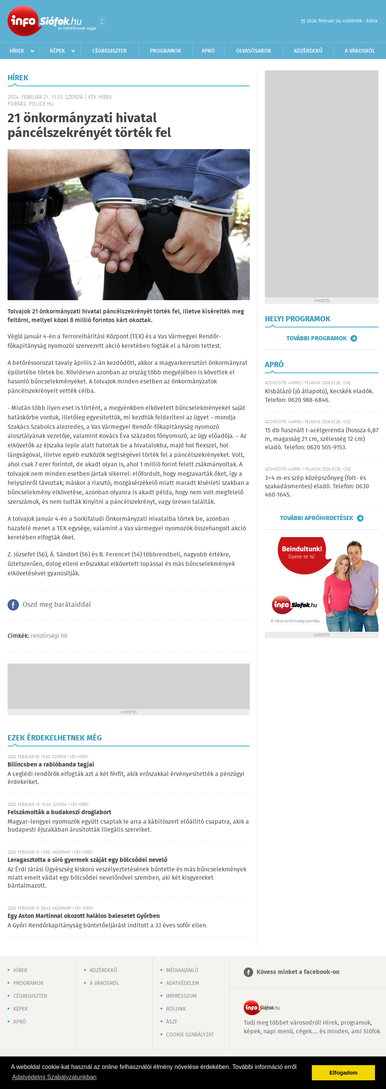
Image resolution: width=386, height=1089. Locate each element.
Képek (57, 51)
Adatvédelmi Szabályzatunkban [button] (54, 1077)
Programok (165, 51)
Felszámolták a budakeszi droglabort (59, 812)
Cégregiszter (109, 51)
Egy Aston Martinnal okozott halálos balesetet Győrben (84, 916)
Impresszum (181, 996)
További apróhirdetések (316, 518)
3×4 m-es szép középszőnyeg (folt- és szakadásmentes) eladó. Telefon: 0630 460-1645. (317, 487)
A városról (360, 51)
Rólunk (176, 1009)
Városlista (102, 21)
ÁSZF (171, 1022)
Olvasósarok (253, 51)
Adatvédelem (182, 983)
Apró (208, 51)
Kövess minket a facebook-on (298, 972)
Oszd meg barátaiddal (57, 605)
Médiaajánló (182, 970)
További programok (316, 338)
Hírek (17, 51)
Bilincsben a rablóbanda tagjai (51, 765)
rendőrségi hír (49, 636)
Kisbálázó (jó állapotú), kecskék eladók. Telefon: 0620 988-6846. (319, 396)
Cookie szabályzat (190, 1035)
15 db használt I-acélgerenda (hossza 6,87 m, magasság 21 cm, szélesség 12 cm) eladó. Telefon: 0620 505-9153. (321, 439)
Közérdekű (308, 51)
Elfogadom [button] (344, 1073)
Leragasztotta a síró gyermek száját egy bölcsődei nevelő (87, 860)
